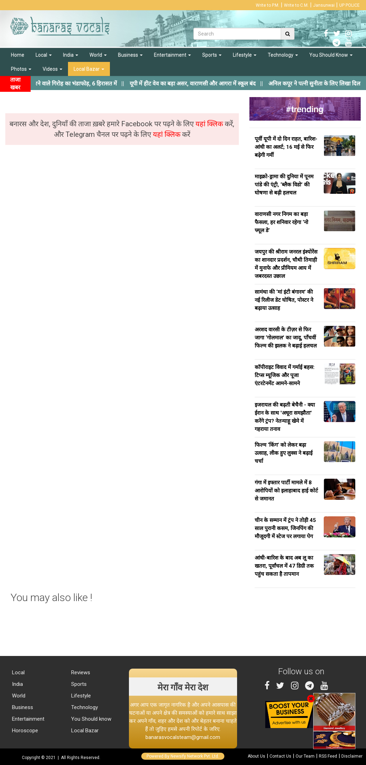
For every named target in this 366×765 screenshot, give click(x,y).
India (70, 55)
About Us (256, 756)
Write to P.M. (267, 5)
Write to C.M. (296, 5)
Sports (212, 55)
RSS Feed (328, 756)
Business (130, 55)
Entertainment (172, 55)
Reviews (80, 672)
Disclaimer (351, 756)
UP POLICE (349, 5)
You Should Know (331, 55)
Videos (52, 69)
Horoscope (24, 730)
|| (205, 83)
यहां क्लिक (210, 124)
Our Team (305, 756)
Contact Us (280, 756)
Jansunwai (324, 5)
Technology (283, 55)
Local (44, 55)
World (98, 55)
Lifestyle (244, 55)
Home (17, 55)
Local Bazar (89, 69)
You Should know (90, 719)
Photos (21, 69)
